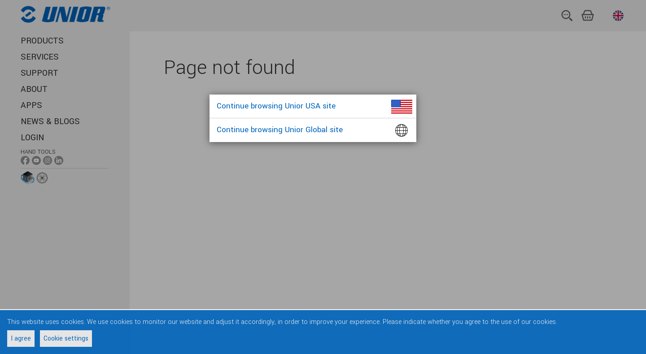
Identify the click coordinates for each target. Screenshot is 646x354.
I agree (21, 338)
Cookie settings (66, 338)
